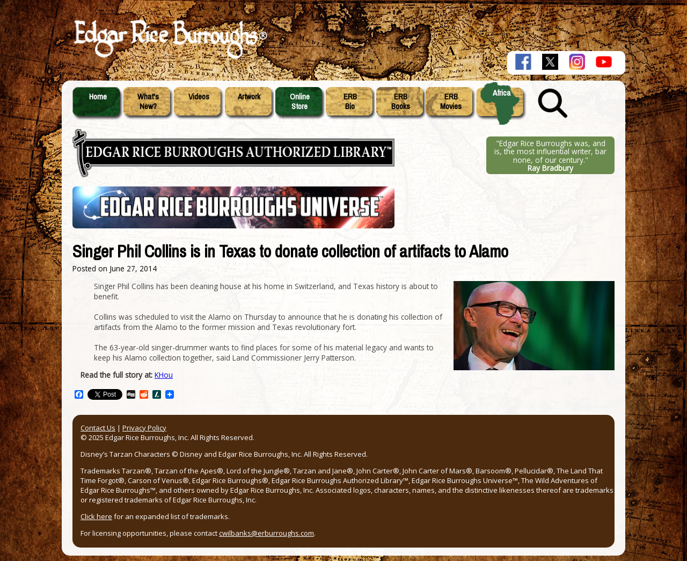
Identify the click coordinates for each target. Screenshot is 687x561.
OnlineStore (300, 101)
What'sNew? (148, 101)
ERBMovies (451, 101)
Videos (198, 96)
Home (98, 96)
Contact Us (98, 428)
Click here (96, 516)
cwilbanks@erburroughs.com (266, 533)
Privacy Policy (144, 428)
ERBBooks (400, 101)
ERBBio (350, 101)
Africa (501, 92)
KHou (164, 375)
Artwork (249, 96)
